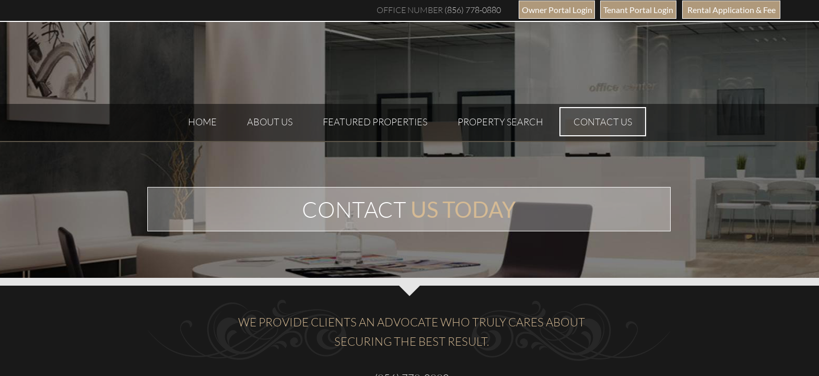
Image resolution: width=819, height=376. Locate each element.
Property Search (500, 121)
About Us (269, 121)
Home (202, 121)
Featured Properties (375, 121)
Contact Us (603, 121)
